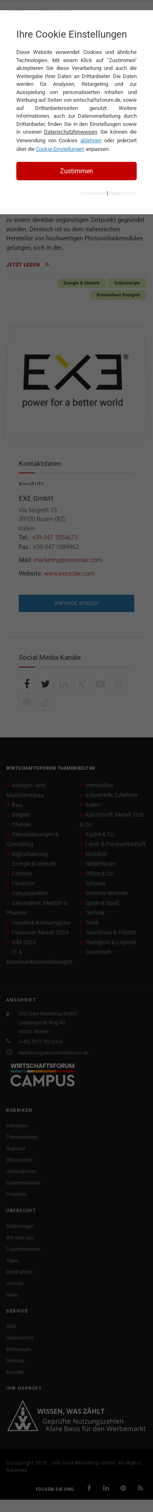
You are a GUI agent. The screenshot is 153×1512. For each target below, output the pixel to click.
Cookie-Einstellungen (60, 149)
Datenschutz (123, 193)
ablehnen (91, 140)
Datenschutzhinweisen (70, 132)
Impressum (92, 193)
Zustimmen (76, 171)
